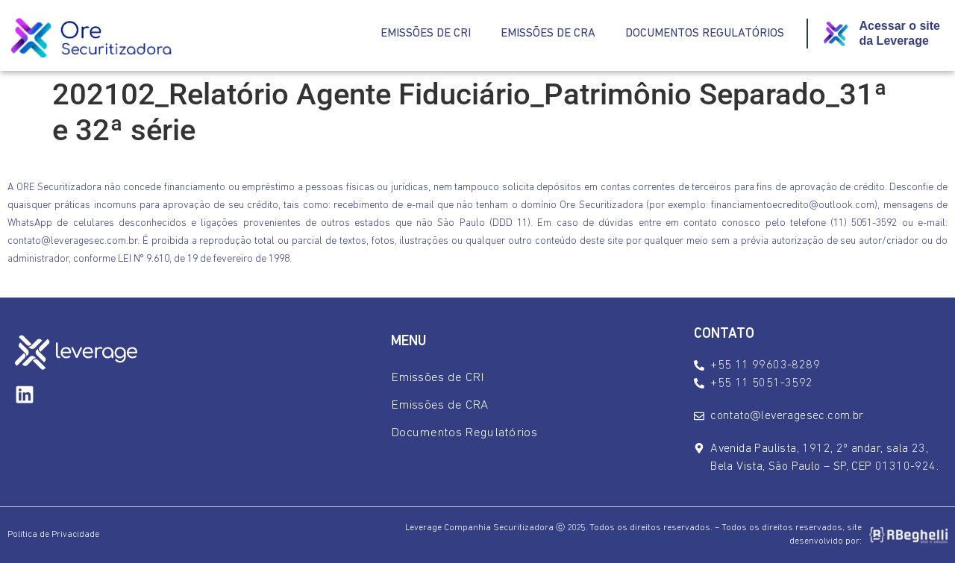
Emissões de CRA (548, 34)
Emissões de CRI (426, 34)
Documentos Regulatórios (704, 34)
